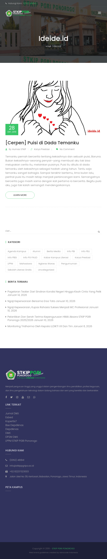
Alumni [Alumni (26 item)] (36, 251)
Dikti (7, 433)
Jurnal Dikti (12, 413)
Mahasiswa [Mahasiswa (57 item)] (26, 263)
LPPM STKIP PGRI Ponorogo (21, 441)
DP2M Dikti (11, 437)
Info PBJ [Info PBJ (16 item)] (85, 251)
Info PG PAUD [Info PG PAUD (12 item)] (30, 257)
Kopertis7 (11, 421)
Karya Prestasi (42, 149)
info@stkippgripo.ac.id (22, 465)
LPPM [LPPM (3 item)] (10, 263)
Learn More (20, 195)
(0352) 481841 (29, 3)
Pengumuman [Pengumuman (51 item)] (69, 263)
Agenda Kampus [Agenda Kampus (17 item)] (17, 251)
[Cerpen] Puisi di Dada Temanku (42, 143)
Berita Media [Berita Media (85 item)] (54, 251)
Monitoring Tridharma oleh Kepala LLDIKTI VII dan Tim (40, 326)
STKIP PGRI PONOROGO (63, 548)
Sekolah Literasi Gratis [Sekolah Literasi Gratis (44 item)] (20, 269)
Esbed (9, 417)
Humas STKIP (19, 149)
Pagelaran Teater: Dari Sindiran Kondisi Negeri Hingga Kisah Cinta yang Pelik (54, 291)
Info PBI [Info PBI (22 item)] (71, 251)
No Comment (67, 149)
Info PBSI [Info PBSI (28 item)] (12, 257)
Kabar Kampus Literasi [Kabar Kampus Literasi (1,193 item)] (56, 257)
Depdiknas (12, 429)
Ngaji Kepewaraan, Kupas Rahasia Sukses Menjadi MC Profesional (48, 307)
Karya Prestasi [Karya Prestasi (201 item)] (82, 257)
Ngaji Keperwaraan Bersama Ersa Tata (31, 301)
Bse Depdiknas (14, 425)
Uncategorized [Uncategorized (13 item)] (46, 269)
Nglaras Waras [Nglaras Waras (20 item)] (46, 263)
